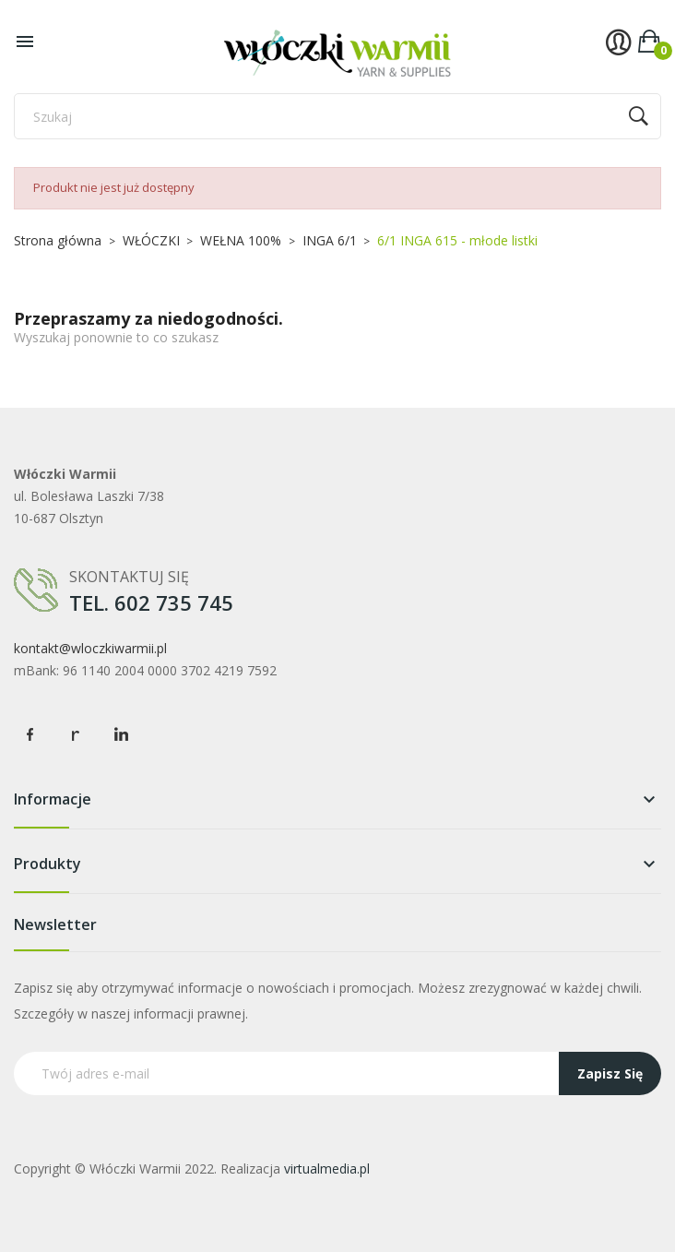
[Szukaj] (337, 116)
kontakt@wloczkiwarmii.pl (90, 648)
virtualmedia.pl (327, 1168)
